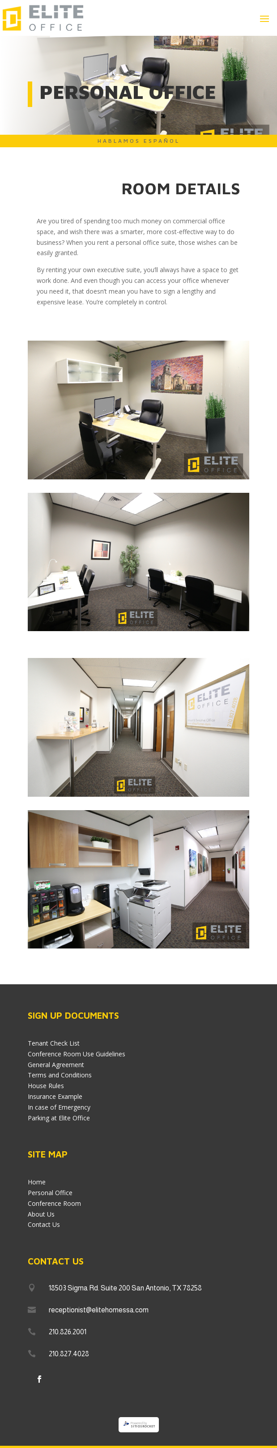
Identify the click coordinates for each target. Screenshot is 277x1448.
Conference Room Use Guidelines (76, 1054)
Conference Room (54, 1203)
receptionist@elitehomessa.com (99, 1310)
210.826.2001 (67, 1332)
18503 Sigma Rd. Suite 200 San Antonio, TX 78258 (125, 1288)
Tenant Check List (54, 1043)
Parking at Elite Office (59, 1118)
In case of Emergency (59, 1107)
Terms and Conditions (60, 1075)
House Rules (46, 1085)
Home (37, 1182)
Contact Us (44, 1224)
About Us (41, 1214)
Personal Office (50, 1192)
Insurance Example (55, 1096)
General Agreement (56, 1064)
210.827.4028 (69, 1354)
